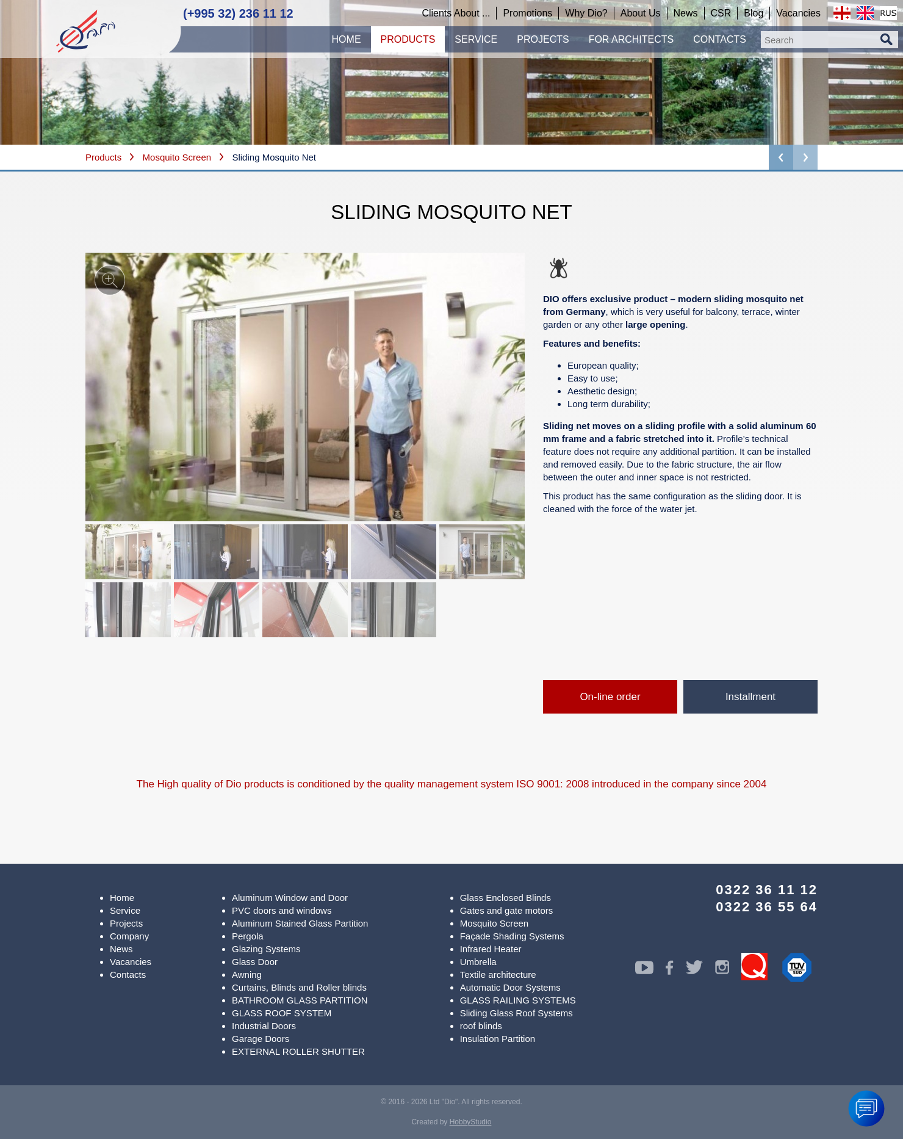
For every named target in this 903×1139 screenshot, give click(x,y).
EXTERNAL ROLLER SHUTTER (298, 1051)
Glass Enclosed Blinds (505, 897)
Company (129, 936)
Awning (247, 974)
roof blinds (481, 1026)
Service (125, 910)
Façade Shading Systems (512, 936)
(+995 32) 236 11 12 (238, 13)
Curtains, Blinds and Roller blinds (299, 987)
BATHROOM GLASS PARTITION (300, 1000)
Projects (126, 923)
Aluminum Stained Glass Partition (300, 923)
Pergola (248, 936)
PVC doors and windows (281, 910)
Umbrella (478, 961)
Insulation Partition (497, 1038)
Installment (750, 697)
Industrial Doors (264, 1026)
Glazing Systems (266, 949)
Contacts (128, 974)
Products (103, 157)
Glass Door (255, 961)
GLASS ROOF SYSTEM (281, 1013)
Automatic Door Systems (510, 987)
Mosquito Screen (177, 157)
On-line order (610, 697)
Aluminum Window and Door (290, 897)
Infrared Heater (491, 949)
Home (122, 897)
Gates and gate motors (506, 910)
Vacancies (130, 961)
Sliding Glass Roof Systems (516, 1013)
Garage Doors (260, 1038)
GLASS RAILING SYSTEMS (518, 1000)
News (121, 949)
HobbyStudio (471, 1122)
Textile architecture (498, 974)
